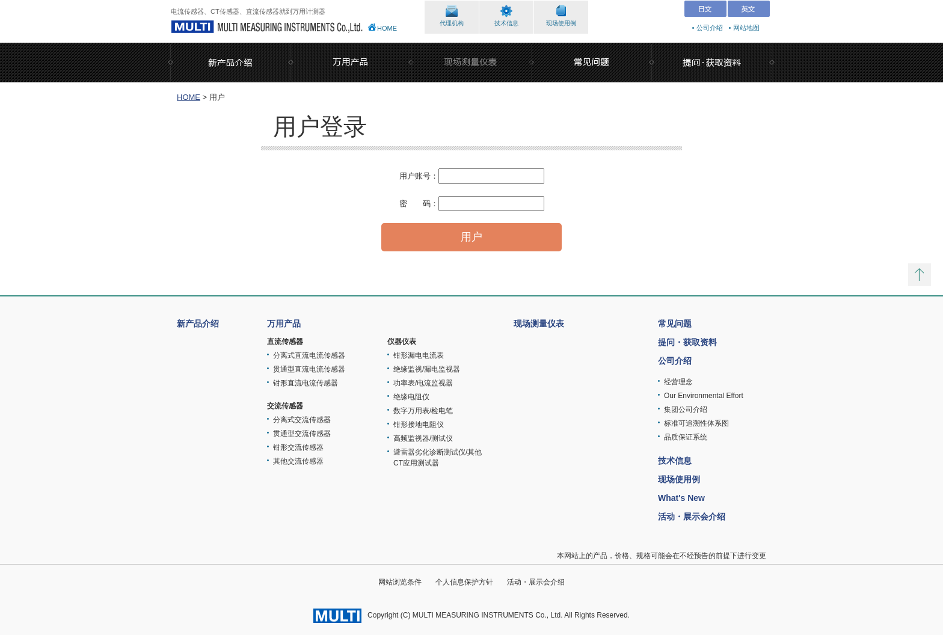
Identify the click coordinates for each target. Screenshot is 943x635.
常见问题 (675, 323)
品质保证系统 (685, 437)
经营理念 (678, 382)
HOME (387, 28)
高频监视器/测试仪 (423, 438)
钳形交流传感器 (298, 447)
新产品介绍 (198, 323)
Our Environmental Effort (703, 395)
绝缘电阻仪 (411, 397)
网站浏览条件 (400, 582)
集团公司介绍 (685, 409)
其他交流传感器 (298, 461)
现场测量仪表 (539, 323)
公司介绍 (709, 27)
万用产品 (284, 323)
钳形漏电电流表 (418, 355)
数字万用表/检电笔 (423, 410)
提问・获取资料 (687, 342)
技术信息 (506, 23)
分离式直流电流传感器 (309, 355)
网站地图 (746, 27)
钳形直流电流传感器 (305, 383)
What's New (681, 498)
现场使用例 (561, 23)
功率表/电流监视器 (423, 383)
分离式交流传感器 (302, 420)
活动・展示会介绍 (691, 516)
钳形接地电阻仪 (418, 424)
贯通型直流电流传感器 (309, 369)
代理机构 (452, 23)
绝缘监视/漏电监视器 (426, 369)
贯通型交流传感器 (302, 433)
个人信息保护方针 (464, 582)
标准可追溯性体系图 (696, 423)
